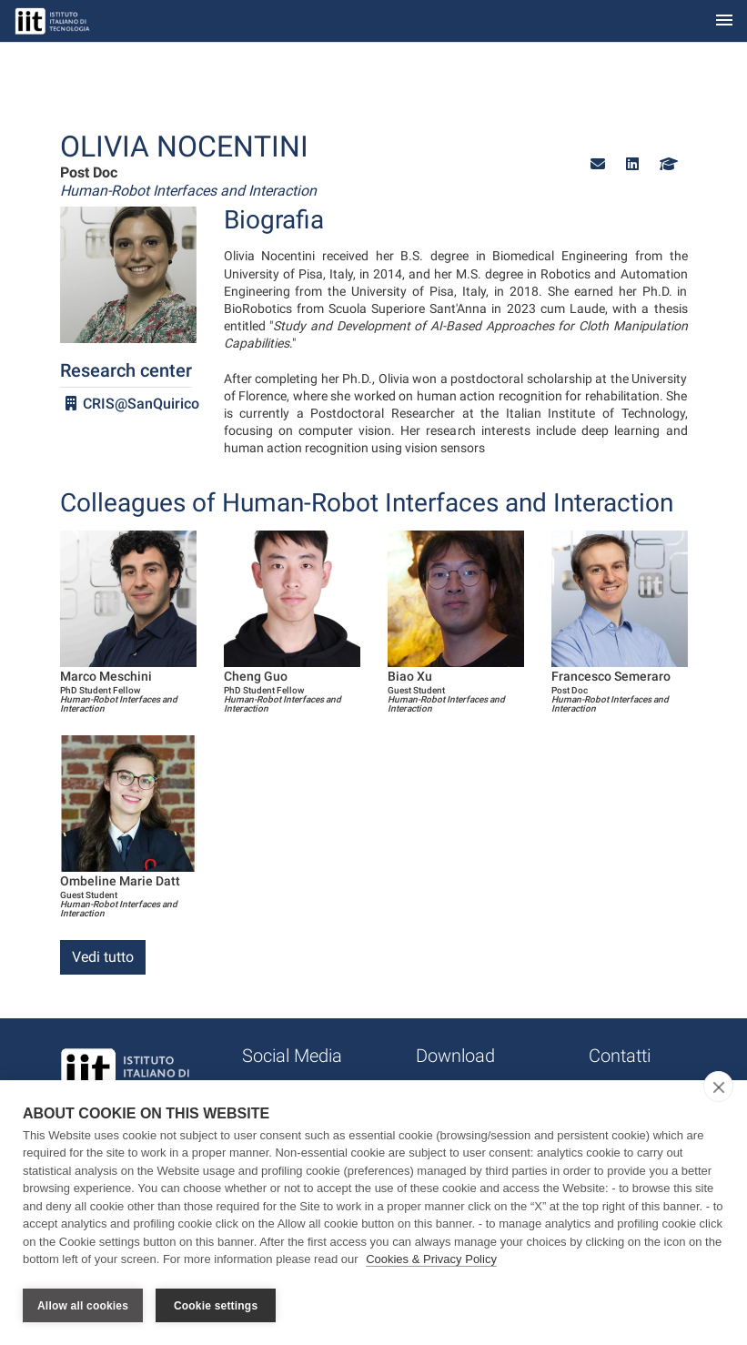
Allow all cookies (82, 1305)
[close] (718, 1088)
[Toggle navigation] (724, 21)
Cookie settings (215, 1305)
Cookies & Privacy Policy (431, 1262)
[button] (597, 164)
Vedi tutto (103, 957)
